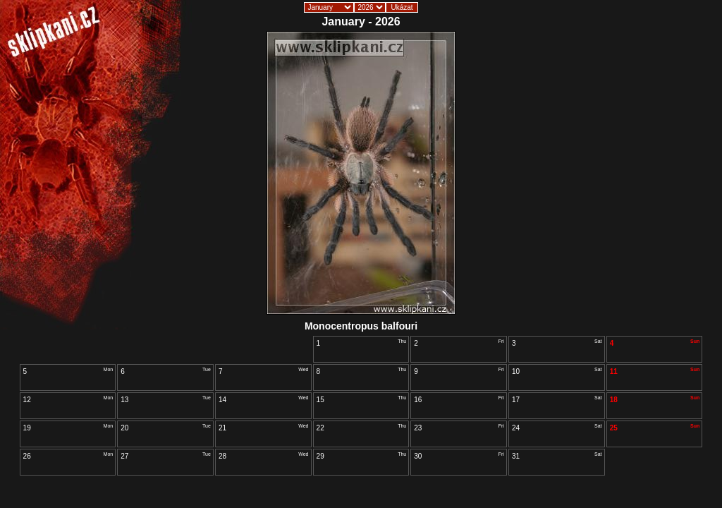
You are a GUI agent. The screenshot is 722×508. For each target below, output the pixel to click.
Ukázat (401, 7)
